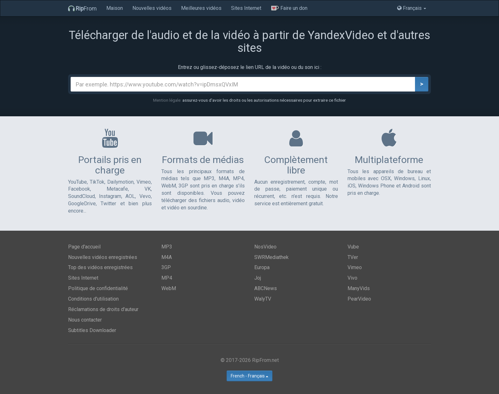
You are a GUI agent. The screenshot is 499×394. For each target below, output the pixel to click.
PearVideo (359, 299)
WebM (168, 288)
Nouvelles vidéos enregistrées (102, 257)
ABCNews (265, 288)
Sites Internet (246, 8)
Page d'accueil (84, 247)
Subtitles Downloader (92, 330)
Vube (353, 247)
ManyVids (359, 288)
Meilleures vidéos (201, 8)
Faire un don (289, 8)
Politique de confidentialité (98, 288)
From (82, 8)
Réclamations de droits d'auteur (103, 309)
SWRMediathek (271, 257)
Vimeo (355, 267)
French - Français (249, 375)
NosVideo (265, 247)
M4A (166, 257)
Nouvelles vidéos (152, 8)
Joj (257, 278)
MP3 (166, 247)
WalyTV (262, 299)
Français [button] (411, 8)
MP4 (166, 278)
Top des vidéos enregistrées (100, 267)
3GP (166, 267)
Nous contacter (85, 320)
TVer (353, 257)
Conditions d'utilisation (93, 299)
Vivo (352, 278)
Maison (114, 8)
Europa (262, 267)
